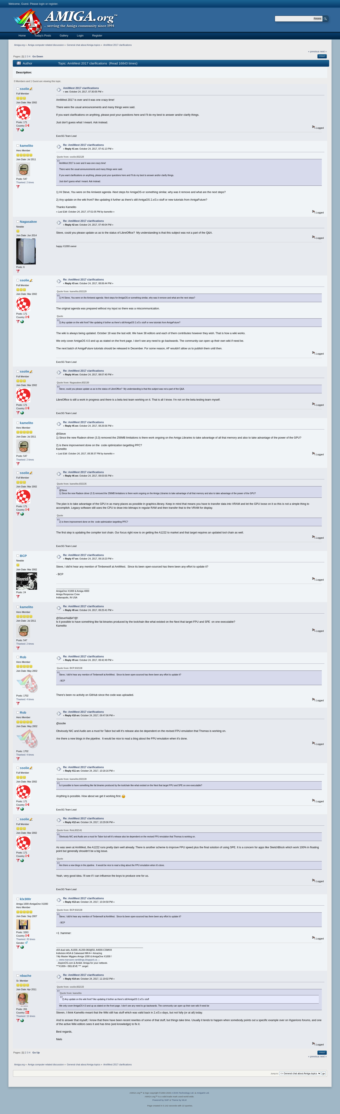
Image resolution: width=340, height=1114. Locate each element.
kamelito (26, 145)
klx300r (25, 899)
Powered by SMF (160, 1100)
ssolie (24, 89)
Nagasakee (28, 221)
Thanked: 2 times (25, 182)
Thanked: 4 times (25, 699)
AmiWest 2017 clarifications (81, 88)
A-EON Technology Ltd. (183, 1093)
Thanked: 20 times (25, 939)
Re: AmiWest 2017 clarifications (83, 145)
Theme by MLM (179, 1100)
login (42, 3)
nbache (25, 975)
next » (323, 51)
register (53, 3)
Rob (23, 657)
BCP (23, 556)
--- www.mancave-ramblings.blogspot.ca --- (78, 959)
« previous (313, 51)
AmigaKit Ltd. (202, 1093)
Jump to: (275, 1073)
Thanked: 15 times (25, 1016)
